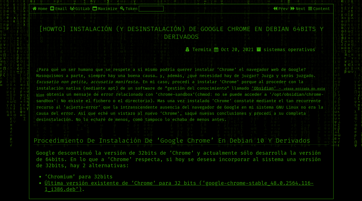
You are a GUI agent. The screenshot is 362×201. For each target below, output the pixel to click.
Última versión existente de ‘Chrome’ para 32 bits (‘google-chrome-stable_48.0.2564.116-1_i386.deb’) (179, 185)
